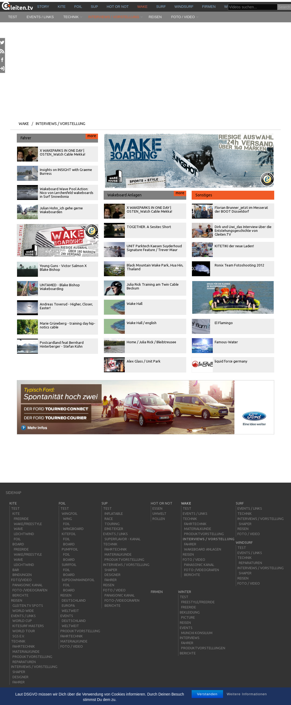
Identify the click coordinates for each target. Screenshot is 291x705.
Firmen (209, 7)
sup (94, 7)
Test (12, 17)
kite (62, 7)
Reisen (155, 17)
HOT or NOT (118, 7)
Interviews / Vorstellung (113, 17)
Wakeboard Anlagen (146, 194)
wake (142, 7)
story (43, 7)
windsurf (183, 7)
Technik (71, 17)
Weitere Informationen (247, 694)
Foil (78, 7)
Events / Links (40, 17)
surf (161, 7)
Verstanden (207, 694)
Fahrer (59, 137)
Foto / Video (183, 17)
